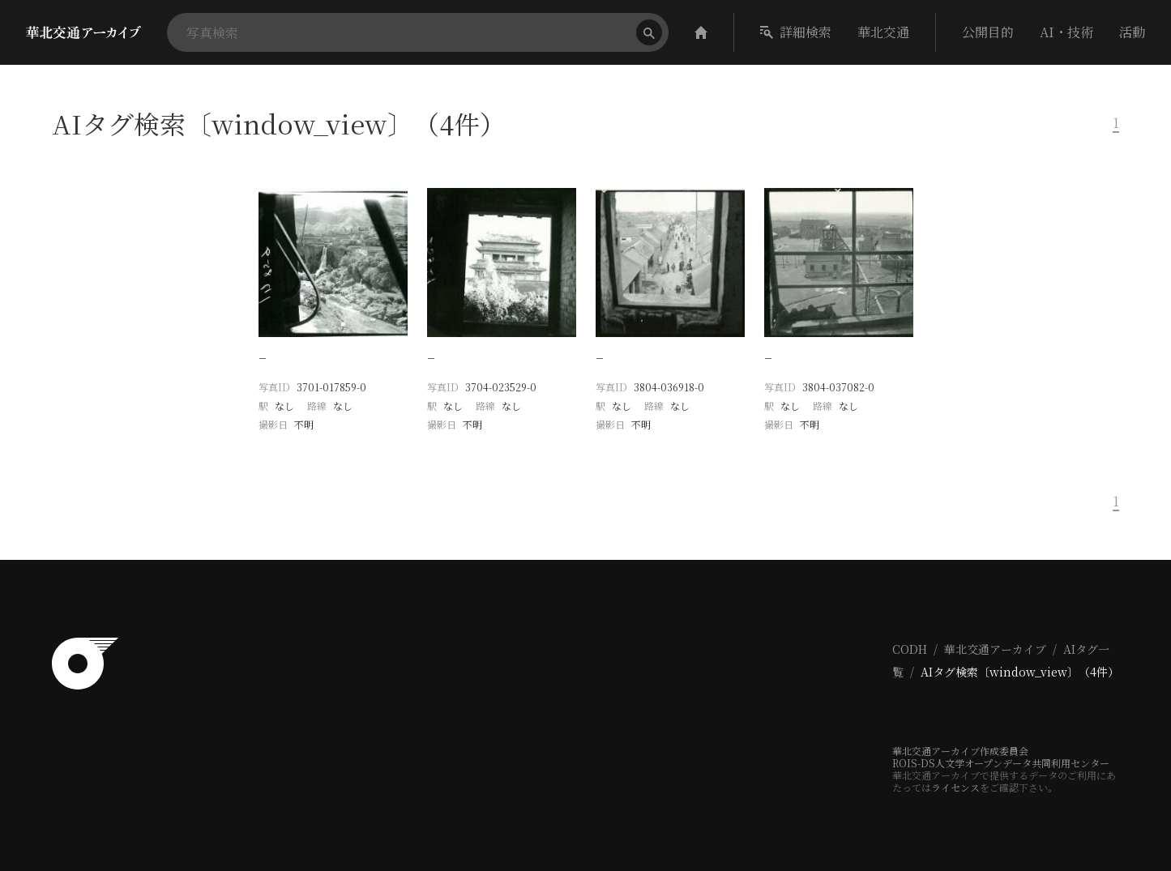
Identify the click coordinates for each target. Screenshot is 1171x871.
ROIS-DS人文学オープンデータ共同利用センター (1000, 763)
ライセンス (955, 787)
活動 (1132, 32)
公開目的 (988, 32)
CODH (909, 649)
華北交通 (883, 32)
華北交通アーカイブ (995, 649)
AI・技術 (1066, 32)
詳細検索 (795, 32)
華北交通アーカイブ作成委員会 (960, 751)
